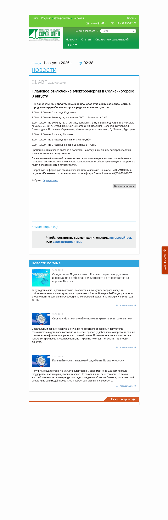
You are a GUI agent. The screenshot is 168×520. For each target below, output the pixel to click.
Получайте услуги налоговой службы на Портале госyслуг (88, 360)
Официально (50, 180)
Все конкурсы (123, 399)
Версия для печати (124, 186)
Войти (130, 18)
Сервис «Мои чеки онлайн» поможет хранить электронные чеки (92, 318)
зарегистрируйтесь (67, 241)
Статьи (86, 39)
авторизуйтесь (120, 237)
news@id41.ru (99, 23)
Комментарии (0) (128, 305)
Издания (46, 18)
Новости (71, 39)
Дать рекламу (164, 260)
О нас (35, 18)
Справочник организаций (112, 39)
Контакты (78, 18)
